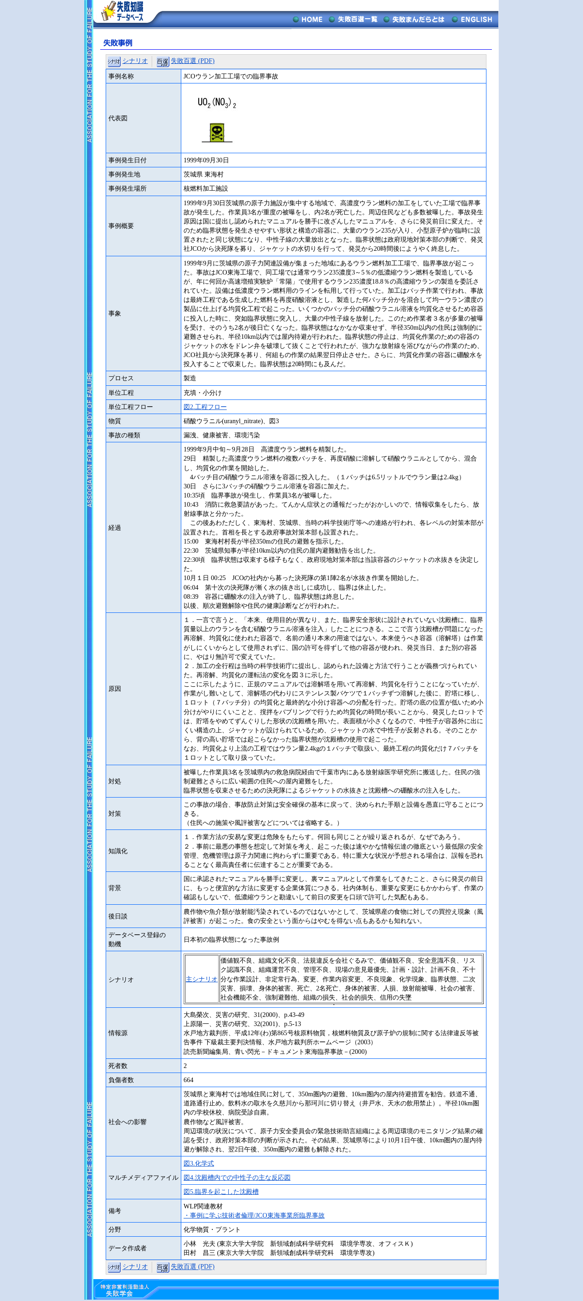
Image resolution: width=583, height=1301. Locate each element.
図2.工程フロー (205, 406)
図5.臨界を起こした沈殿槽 (221, 1191)
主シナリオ (202, 979)
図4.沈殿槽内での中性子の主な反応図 (237, 1177)
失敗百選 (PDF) (193, 60)
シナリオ (135, 60)
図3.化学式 (199, 1163)
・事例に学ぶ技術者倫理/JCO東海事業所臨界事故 (254, 1215)
